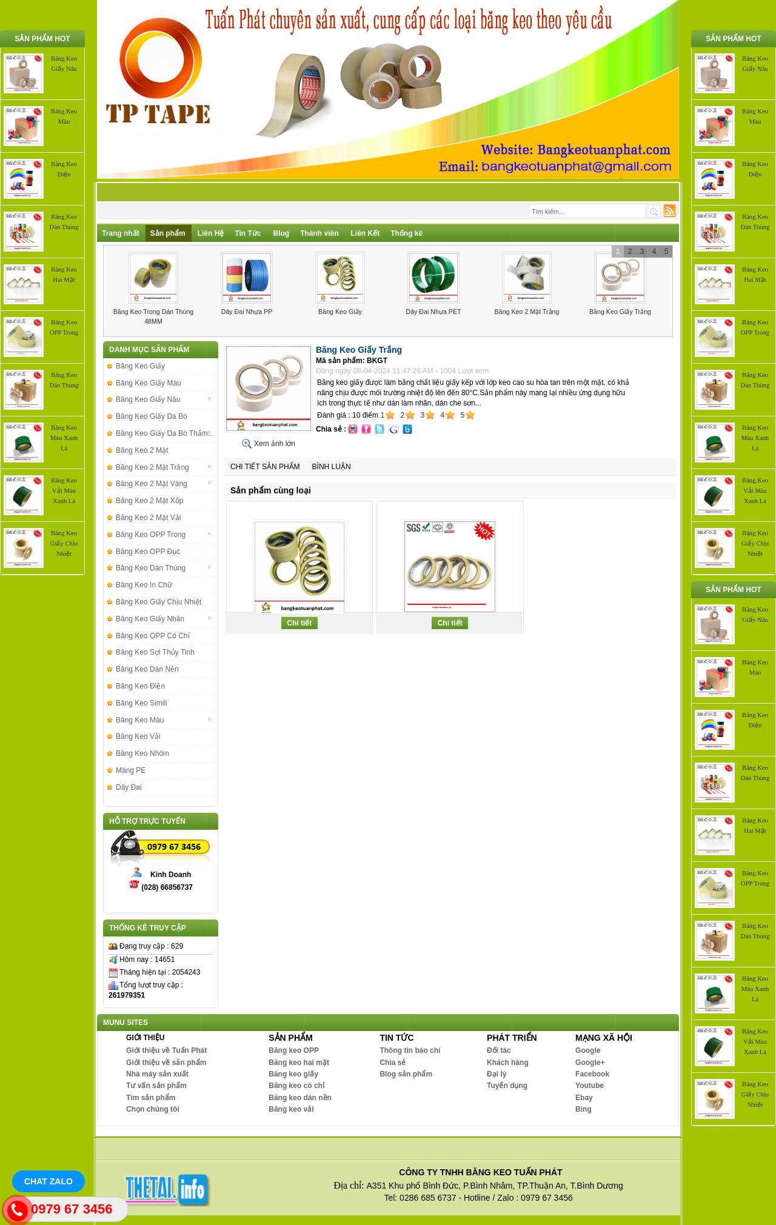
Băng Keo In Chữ (144, 585)
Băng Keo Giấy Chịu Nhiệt (64, 543)
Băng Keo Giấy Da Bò (151, 416)
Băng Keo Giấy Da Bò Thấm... (165, 433)
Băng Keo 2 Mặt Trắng (527, 311)
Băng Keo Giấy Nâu (164, 399)
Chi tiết (299, 623)
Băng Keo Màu (164, 720)
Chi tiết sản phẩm (265, 466)
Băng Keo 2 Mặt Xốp (149, 500)
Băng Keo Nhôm (142, 753)
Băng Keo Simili (141, 703)
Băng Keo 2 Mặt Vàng (164, 483)
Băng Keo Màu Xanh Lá (64, 438)
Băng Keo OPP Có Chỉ (153, 636)
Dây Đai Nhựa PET (433, 311)
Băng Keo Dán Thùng (164, 568)
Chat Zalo (48, 1181)
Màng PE (131, 770)
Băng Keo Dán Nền (147, 669)
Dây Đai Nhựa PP (247, 311)
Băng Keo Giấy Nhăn (164, 619)
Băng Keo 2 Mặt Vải (148, 517)
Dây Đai (129, 787)
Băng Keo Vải (138, 736)
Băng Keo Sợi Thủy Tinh (155, 652)
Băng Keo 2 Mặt (142, 450)
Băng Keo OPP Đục (148, 551)
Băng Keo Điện (140, 686)
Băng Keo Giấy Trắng (620, 311)
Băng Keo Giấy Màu (148, 383)
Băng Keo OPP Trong (164, 534)
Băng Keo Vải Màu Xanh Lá (64, 490)
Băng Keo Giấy (340, 311)
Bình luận (331, 466)
